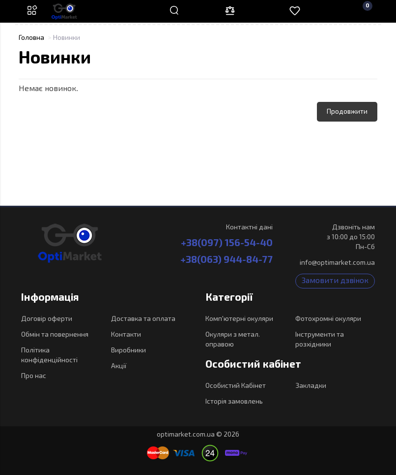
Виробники (128, 350)
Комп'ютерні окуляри (239, 319)
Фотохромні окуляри (328, 319)
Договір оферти (46, 319)
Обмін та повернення (54, 334)
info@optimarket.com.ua (337, 262)
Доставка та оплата (143, 319)
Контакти (126, 334)
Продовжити (347, 111)
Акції (119, 366)
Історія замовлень (234, 401)
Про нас (33, 376)
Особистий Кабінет (235, 385)
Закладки (310, 385)
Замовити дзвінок (335, 281)
